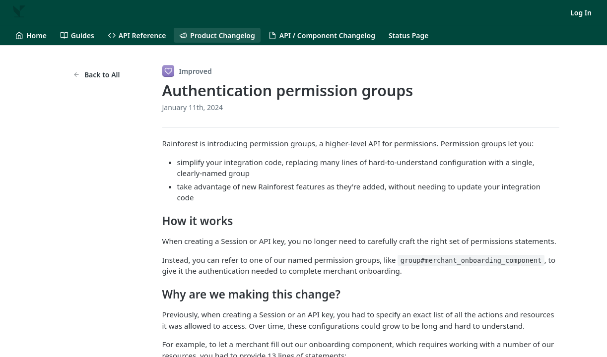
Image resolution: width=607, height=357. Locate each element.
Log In (581, 12)
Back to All (96, 74)
